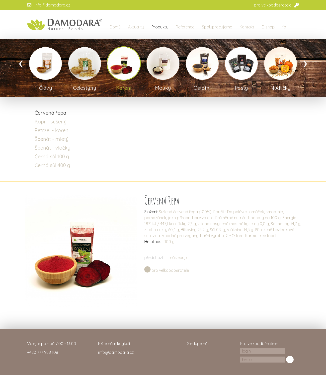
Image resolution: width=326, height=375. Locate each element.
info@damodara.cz (52, 4)
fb (284, 26)
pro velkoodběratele (272, 4)
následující (179, 257)
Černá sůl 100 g (52, 156)
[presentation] (21, 62)
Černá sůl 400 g (52, 165)
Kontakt (247, 26)
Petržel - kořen (52, 130)
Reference (185, 26)
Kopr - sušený (51, 121)
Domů (115, 26)
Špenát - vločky (53, 148)
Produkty (160, 26)
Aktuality (136, 26)
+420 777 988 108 (42, 352)
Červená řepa (50, 113)
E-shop (268, 26)
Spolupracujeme (217, 26)
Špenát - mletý (52, 139)
